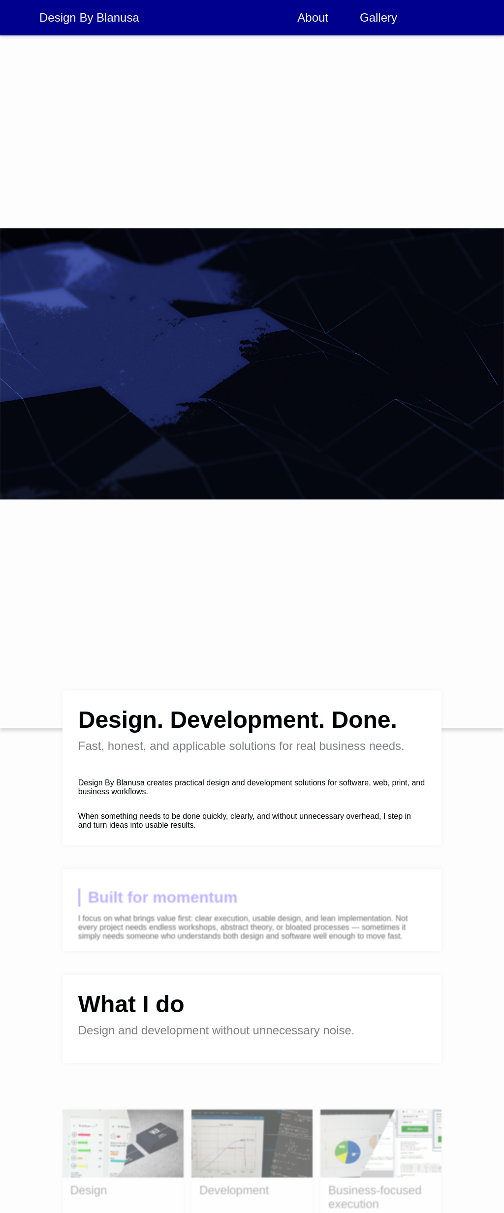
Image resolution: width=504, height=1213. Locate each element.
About (312, 17)
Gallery (378, 17)
